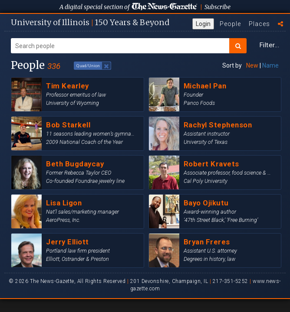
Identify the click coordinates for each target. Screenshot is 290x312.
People (230, 23)
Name (270, 65)
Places (259, 23)
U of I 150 (90, 22)
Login (203, 23)
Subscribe (217, 7)
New (252, 65)
